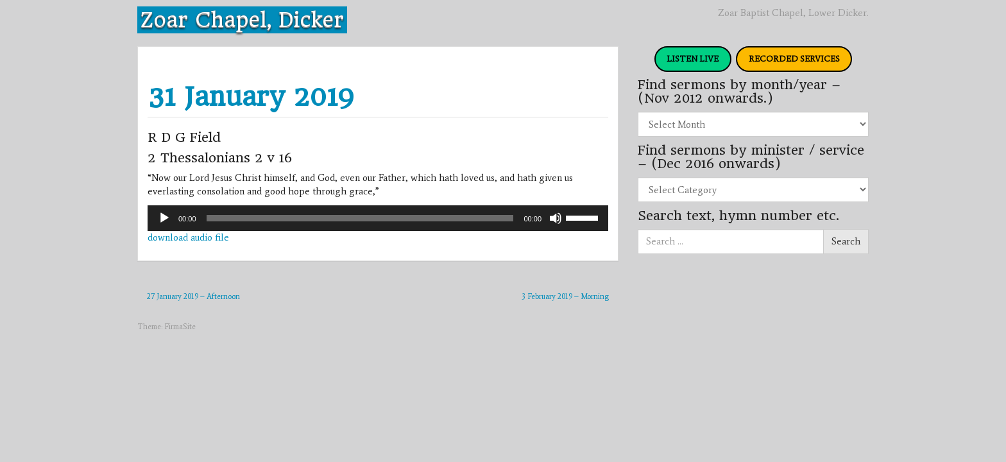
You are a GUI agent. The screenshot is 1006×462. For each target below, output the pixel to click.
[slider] (360, 218)
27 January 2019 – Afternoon (193, 296)
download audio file (188, 237)
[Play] (164, 218)
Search (845, 241)
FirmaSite (180, 326)
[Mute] (555, 218)
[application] (378, 218)
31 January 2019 (251, 96)
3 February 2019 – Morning (565, 296)
